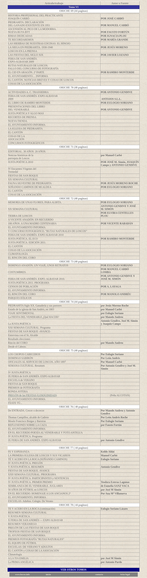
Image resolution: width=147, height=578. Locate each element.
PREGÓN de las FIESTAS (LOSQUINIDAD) (32, 395)
